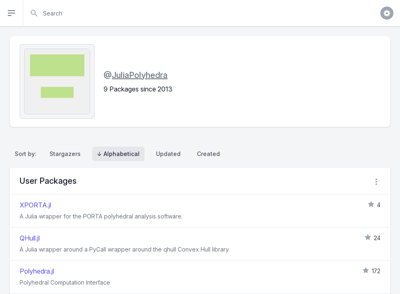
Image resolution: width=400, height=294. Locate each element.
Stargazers (65, 153)
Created (208, 153)
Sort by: (27, 153)
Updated (168, 153)
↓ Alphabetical (118, 153)
